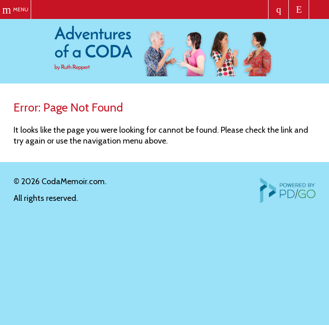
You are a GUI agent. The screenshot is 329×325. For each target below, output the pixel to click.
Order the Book (279, 9)
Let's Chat (299, 9)
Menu (20, 9)
